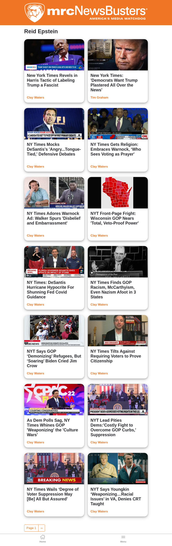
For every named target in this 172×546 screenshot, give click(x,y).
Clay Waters (35, 97)
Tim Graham (99, 97)
